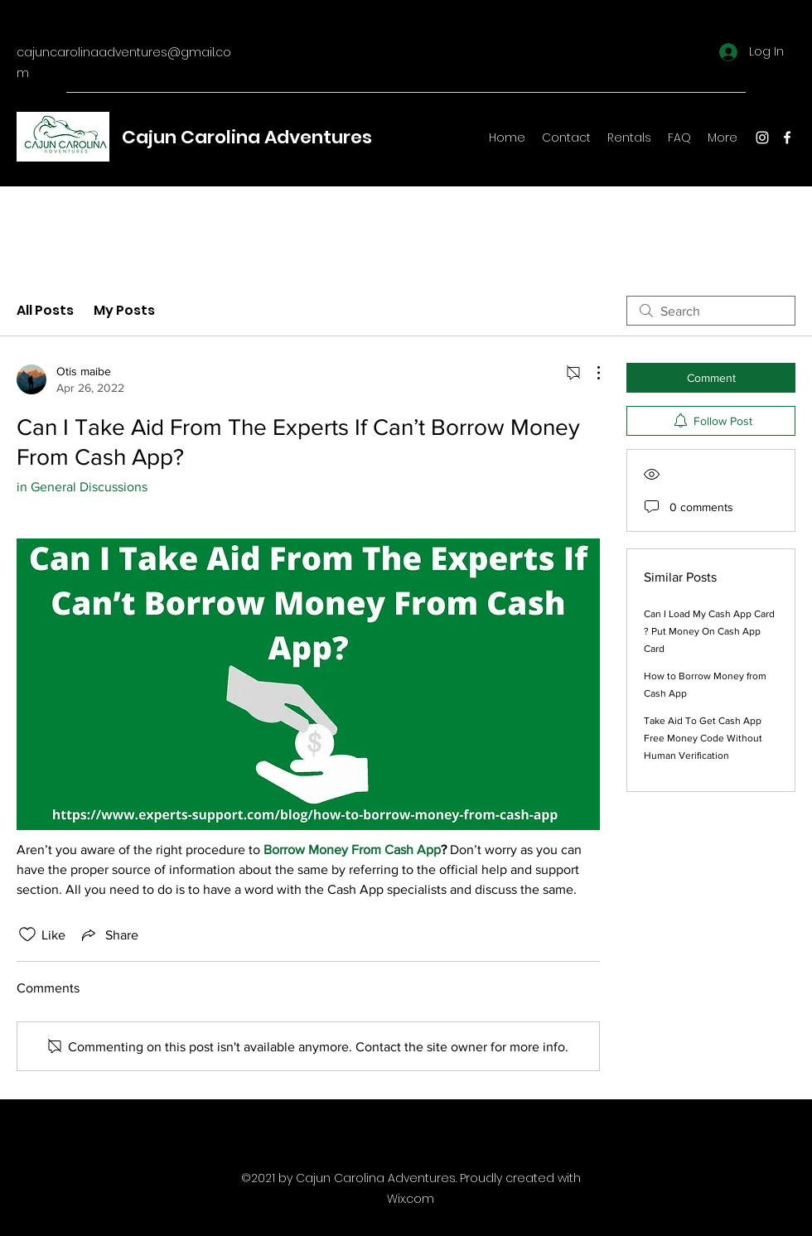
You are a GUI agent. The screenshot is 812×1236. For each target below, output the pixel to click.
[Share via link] (108, 934)
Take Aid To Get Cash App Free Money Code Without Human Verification (703, 738)
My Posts (124, 310)
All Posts (45, 310)
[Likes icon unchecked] (27, 934)
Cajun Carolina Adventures (247, 137)
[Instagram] (762, 137)
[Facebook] (787, 137)
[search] (710, 311)
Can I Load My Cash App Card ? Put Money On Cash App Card (709, 631)
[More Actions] (590, 373)
